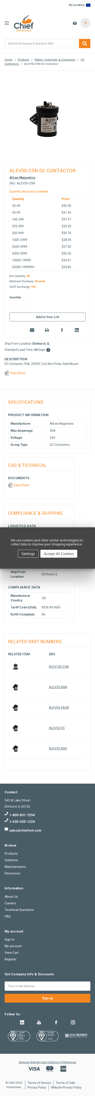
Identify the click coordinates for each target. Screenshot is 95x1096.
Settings (28, 553)
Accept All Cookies (59, 553)
